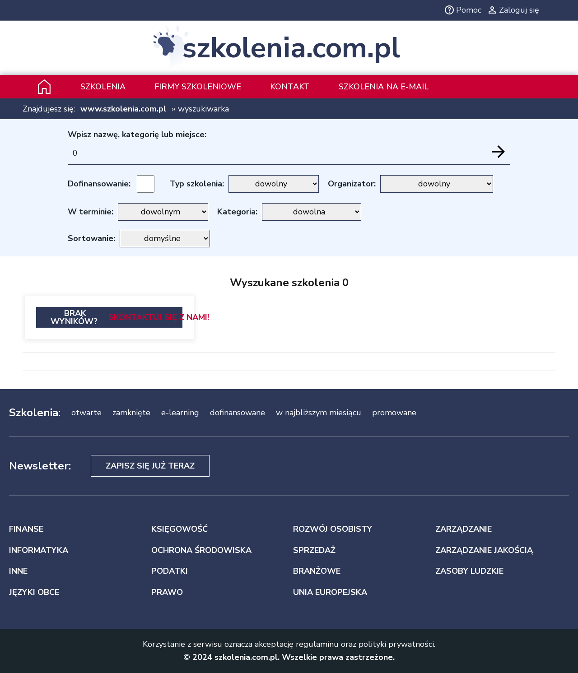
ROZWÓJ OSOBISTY (332, 529)
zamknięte (131, 412)
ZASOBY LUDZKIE (469, 571)
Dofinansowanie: (99, 183)
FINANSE (26, 529)
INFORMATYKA (38, 550)
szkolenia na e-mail (384, 86)
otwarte (86, 412)
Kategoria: (237, 211)
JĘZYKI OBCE (34, 592)
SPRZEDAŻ (314, 550)
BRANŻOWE (316, 571)
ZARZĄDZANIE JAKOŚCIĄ (484, 550)
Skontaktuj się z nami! (158, 317)
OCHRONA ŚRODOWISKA (201, 550)
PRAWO (167, 592)
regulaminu (317, 644)
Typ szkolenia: (197, 183)
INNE (18, 571)
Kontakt (290, 86)
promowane (394, 412)
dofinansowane (237, 412)
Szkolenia (103, 86)
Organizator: (352, 183)
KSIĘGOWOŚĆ (179, 529)
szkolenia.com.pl (291, 47)
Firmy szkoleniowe (197, 86)
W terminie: (90, 211)
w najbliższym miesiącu (318, 412)
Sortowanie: (91, 238)
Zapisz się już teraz (150, 465)
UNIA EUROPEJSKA (330, 592)
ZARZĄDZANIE (463, 529)
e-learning (180, 412)
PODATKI (169, 571)
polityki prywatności (396, 644)
